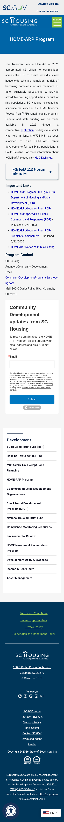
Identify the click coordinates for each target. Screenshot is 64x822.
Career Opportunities (33, 620)
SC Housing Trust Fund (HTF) (25, 446)
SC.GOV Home (32, 711)
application (27, 130)
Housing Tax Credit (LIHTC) (24, 456)
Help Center (32, 728)
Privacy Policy (34, 627)
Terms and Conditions (34, 613)
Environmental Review (21, 536)
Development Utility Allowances (27, 560)
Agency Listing (48, 3)
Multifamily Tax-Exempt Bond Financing (25, 467)
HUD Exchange (43, 157)
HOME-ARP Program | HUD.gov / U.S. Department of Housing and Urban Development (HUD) (33, 197)
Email (13, 356)
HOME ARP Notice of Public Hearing (32, 247)
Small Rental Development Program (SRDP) (24, 506)
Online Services (48, 11)
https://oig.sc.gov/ (48, 794)
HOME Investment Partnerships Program (27, 548)
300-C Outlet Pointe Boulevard (32, 667)
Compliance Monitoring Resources (29, 527)
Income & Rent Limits (20, 569)
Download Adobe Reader (32, 741)
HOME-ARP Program (20, 479)
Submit (32, 399)
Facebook (20, 696)
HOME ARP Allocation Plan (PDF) (31, 208)
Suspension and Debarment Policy (34, 634)
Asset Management (19, 578)
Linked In (30, 696)
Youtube (41, 696)
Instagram (25, 696)
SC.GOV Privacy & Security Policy (32, 719)
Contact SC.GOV (32, 733)
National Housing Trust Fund (25, 518)
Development (19, 440)
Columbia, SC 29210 (32, 672)
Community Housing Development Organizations (29, 491)
